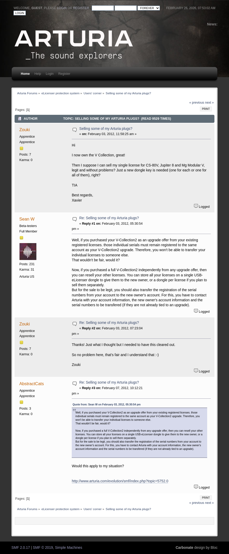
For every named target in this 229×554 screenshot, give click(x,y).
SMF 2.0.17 (20, 548)
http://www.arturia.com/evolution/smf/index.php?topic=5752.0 (120, 481)
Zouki (24, 129)
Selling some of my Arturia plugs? (105, 129)
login (62, 8)
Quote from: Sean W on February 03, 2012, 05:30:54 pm (107, 404)
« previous (196, 102)
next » (209, 102)
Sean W (27, 219)
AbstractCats (31, 383)
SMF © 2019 (43, 548)
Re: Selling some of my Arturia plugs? (109, 218)
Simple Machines (68, 548)
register (81, 8)
